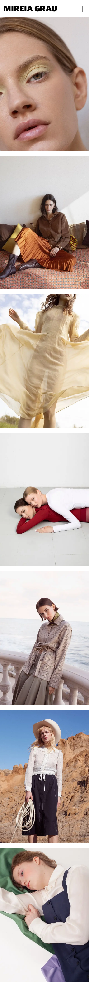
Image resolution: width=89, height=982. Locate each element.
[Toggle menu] (82, 9)
